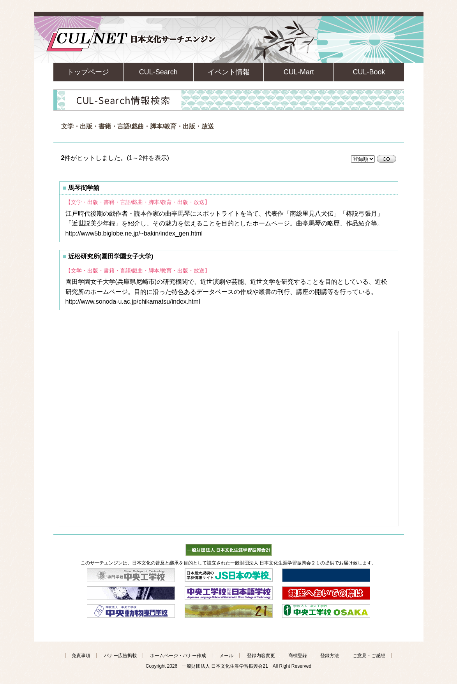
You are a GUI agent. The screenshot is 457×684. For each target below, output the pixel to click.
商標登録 (297, 655)
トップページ (88, 72)
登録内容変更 (261, 655)
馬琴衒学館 (83, 188)
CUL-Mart (299, 72)
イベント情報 (229, 72)
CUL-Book (369, 72)
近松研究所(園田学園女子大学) (111, 256)
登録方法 (329, 655)
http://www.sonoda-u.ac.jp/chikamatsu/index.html (132, 301)
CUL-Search (158, 72)
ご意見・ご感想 (369, 655)
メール (226, 655)
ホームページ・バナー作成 (178, 655)
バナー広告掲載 (120, 655)
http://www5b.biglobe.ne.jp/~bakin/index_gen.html (134, 233)
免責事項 (81, 655)
